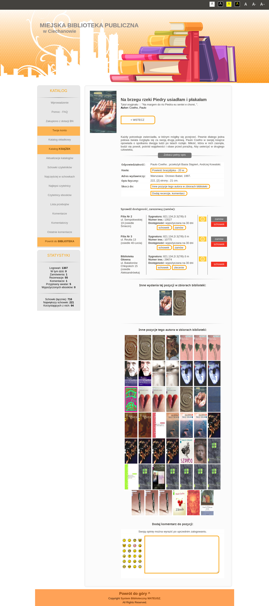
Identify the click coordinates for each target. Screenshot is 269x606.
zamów (179, 227)
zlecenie (179, 267)
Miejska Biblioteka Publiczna (89, 25)
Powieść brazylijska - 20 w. (168, 170)
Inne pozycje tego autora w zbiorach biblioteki (179, 186)
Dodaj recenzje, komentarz (168, 193)
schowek (164, 227)
